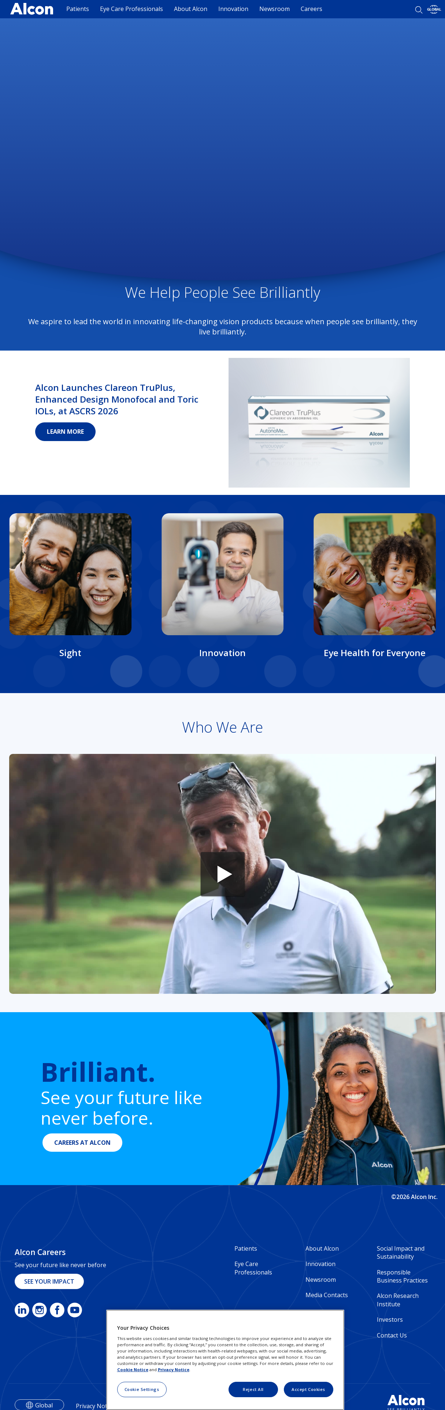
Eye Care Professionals (131, 9)
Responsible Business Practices (402, 1276)
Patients (77, 9)
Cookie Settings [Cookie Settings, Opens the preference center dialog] (142, 1389)
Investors (390, 1319)
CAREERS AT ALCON (82, 1143)
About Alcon (190, 9)
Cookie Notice (132, 1369)
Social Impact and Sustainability (400, 1252)
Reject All (253, 1389)
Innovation (233, 9)
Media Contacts (326, 1295)
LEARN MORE (65, 432)
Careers (311, 9)
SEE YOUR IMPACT (49, 1281)
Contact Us (392, 1335)
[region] (225, 1360)
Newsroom (274, 9)
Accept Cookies (308, 1389)
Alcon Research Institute (398, 1300)
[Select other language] (434, 9)
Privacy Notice (173, 1369)
